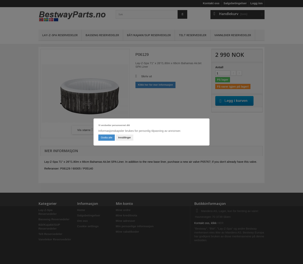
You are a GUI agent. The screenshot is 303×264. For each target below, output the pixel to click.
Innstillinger (124, 137)
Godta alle (106, 137)
